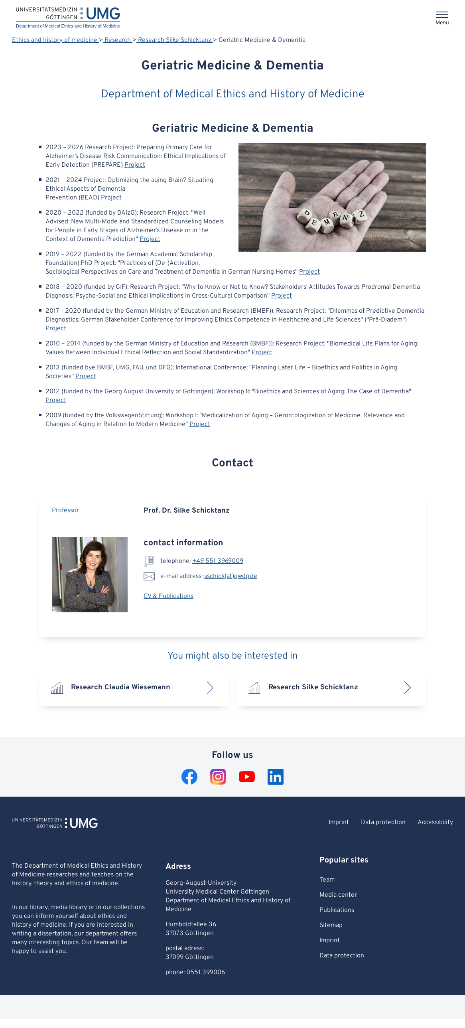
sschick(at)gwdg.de (230, 576)
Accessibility (435, 823)
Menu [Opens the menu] (442, 23)
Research (117, 40)
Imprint (339, 823)
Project (134, 165)
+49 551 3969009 (217, 561)
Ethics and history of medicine (55, 40)
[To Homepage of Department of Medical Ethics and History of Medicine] (55, 824)
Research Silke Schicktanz (174, 40)
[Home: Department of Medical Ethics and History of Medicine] (68, 18)
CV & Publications (168, 596)
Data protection (383, 823)
